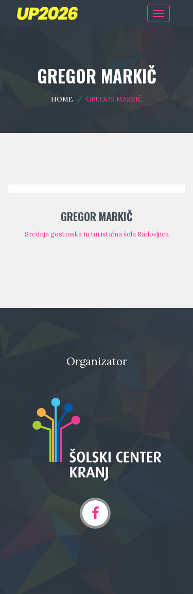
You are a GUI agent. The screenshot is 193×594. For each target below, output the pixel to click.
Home (62, 99)
